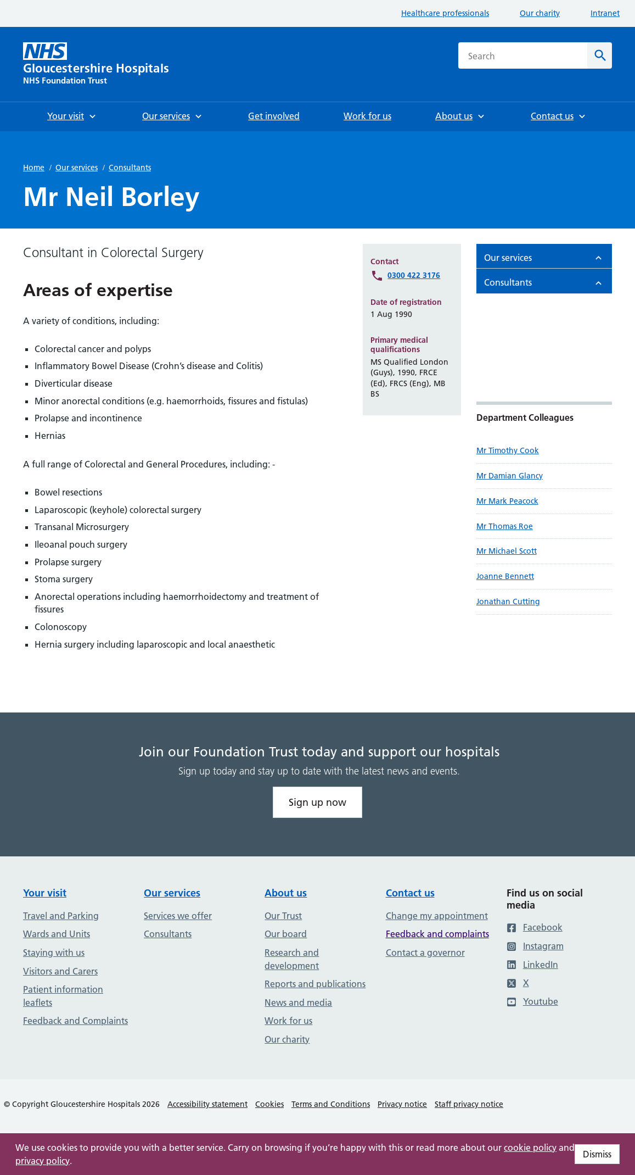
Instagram (535, 945)
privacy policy (42, 1160)
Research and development (292, 959)
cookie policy (530, 1147)
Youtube (532, 1001)
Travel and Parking (61, 915)
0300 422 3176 (413, 275)
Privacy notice (402, 1104)
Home (33, 167)
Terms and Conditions (330, 1104)
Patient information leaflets (63, 996)
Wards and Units (56, 933)
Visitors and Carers (60, 971)
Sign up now (317, 802)
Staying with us (54, 952)
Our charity (540, 13)
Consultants (130, 167)
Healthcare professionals (445, 13)
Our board (286, 933)
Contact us (410, 893)
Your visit (44, 893)
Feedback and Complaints (75, 1020)
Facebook (535, 927)
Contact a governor (425, 952)
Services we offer (178, 915)
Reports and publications (315, 983)
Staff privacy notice (469, 1104)
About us (286, 893)
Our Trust (283, 915)
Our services (76, 167)
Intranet (605, 13)
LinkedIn (532, 964)
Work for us (288, 1020)
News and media (298, 1002)
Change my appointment (437, 915)
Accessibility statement (207, 1104)
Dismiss (597, 1154)
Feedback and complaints (437, 933)
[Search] (599, 55)
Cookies (269, 1104)
